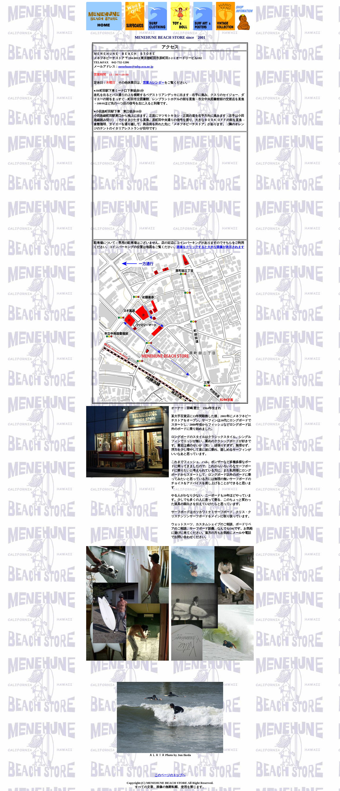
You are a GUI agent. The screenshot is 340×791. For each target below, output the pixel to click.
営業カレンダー (153, 82)
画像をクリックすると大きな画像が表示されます (210, 247)
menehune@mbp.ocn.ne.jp (135, 66)
